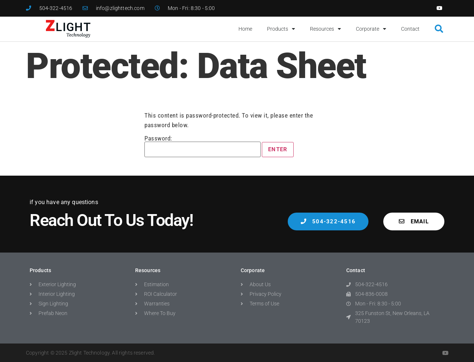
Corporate (371, 29)
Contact (410, 29)
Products (281, 29)
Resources (325, 29)
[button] (439, 29)
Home (245, 29)
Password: (202, 146)
